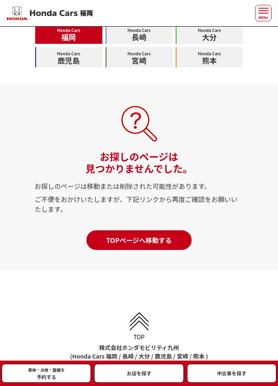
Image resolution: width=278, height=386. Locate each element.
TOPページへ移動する (139, 240)
